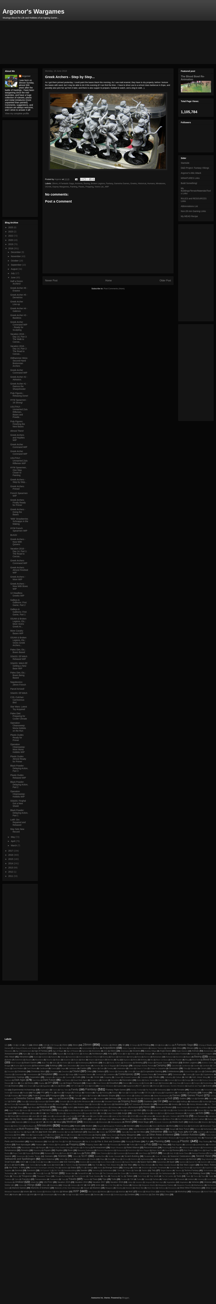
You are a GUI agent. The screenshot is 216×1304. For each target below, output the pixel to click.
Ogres (124, 1132)
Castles (83, 1068)
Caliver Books (85, 1066)
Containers (110, 1074)
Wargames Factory (165, 1185)
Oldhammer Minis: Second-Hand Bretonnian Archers (19, 362)
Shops (117, 1159)
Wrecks (24, 1194)
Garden (45, 1098)
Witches (103, 1192)
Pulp (148, 1144)
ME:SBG (49, 1122)
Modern (89, 1126)
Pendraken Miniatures (168, 1138)
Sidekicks (134, 1159)
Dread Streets (101, 1083)
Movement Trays (209, 1126)
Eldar (56, 1086)
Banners (147, 1057)
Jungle (124, 1113)
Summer (172, 1168)
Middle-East (193, 1122)
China (185, 1068)
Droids (146, 1083)
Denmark (171, 1080)
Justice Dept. (136, 1113)
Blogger (125, 1298)
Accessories (74, 1048)
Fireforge (77, 1093)
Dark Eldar (36, 1080)
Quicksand (189, 1145)
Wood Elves (150, 1192)
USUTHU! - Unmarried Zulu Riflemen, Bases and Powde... (18, 411)
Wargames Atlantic (148, 1185)
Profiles (132, 1145)
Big (117, 1060)
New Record (9, 1132)
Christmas (21, 1071)
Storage (90, 1168)
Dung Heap (176, 1083)
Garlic (55, 1098)
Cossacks (48, 1077)
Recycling (165, 1147)
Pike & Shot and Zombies (109, 1141)
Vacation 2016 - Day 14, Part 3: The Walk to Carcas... (18, 338)
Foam (124, 1093)
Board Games (30, 1062)
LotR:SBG (82, 1119)
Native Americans (139, 1129)
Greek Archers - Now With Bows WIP (19, 586)
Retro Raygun (144, 1150)
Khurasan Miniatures (175, 1113)
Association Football (179, 1054)
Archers (76, 1054)
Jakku (61, 1113)
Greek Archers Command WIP (18, 561)
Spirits (9, 1165)
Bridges (150, 1063)
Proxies (140, 1145)
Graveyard (42, 1101)
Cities (89, 1071)
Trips (104, 1179)
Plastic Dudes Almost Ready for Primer (18, 759)
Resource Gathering (85, 1150)
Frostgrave (55, 1095)
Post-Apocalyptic (23, 1144)
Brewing (139, 1062)
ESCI (147, 1086)
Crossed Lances (130, 1077)
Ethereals (156, 1086)
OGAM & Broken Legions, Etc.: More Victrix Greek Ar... (18, 622)
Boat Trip (45, 1063)
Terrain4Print (83, 1173)
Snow (45, 1162)
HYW (101, 1110)
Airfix (105, 1051)
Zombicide (107, 1194)
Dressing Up (136, 1083)
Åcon (97, 1048)
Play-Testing (204, 1141)
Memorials (103, 1122)
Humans (151, 183)
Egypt (38, 1086)
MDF (41, 1122)
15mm (65, 1045)
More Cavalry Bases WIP (16, 632)
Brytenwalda (27, 1066)
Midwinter (204, 1122)
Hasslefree (119, 1104)
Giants (132, 1098)
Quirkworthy (200, 1145)
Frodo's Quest (39, 1095)
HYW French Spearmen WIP (18, 529)
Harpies (49, 1104)
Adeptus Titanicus (157, 1048)
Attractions (24, 1057)
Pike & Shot (89, 1141)
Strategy (126, 1168)
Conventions (162, 1074)
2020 (11, 240)
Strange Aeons (111, 1167)
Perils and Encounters (15, 1141)
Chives (213, 1068)
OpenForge (202, 1132)
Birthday (144, 1060)
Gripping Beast (129, 1101)
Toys (203, 1176)
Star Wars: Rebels (208, 1165)
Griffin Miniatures (83, 1101)
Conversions (177, 1074)
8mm (170, 1045)
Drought (155, 1083)
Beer (83, 1060)
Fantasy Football (137, 1090)
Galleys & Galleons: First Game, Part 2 (18, 602)
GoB (170, 1098)
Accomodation (87, 1048)
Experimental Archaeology (23, 1089)
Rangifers (76, 1147)
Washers (96, 1188)
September (16, 265)
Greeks (133, 183)
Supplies (8, 1170)
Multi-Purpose (26, 1128)
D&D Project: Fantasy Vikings (195, 168)
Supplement (209, 1168)
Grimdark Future (111, 1101)
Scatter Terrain (34, 1156)
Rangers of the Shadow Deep (59, 1147)
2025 (11, 227)
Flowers (115, 1093)
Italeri (19, 1113)
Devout (7, 1083)
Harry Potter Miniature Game (78, 1104)
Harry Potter (60, 1104)
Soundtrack (93, 1162)
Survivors (31, 1170)
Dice (15, 1083)
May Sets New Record (17, 830)
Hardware (22, 1104)
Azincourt (82, 1057)
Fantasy (109, 183)
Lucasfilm (95, 1119)
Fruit (66, 1096)
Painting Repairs (84, 1138)
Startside (185, 163)
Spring (40, 1165)
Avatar (62, 1057)
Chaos (131, 1068)
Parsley (139, 1138)
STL (82, 1168)
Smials (37, 1162)
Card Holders (18, 1068)
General (64, 1098)
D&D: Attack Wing (199, 1077)
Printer (123, 1145)
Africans (190, 1048)
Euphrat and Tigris (195, 1086)
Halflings (184, 1101)
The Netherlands (165, 1173)
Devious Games (208, 1080)
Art (126, 1054)
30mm (115, 1045)
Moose (154, 1126)
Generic (77, 1098)
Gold (192, 1098)
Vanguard (148, 1182)
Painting (73, 187)
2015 (11, 859)
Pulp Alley (162, 1144)
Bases (188, 1057)
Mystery (99, 1129)
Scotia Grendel (114, 1156)
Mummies (57, 1129)
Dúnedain (165, 1083)
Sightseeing (145, 1159)
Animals (195, 1051)
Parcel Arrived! (17, 689)
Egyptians (47, 1086)
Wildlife (26, 1192)
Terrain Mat (70, 1173)
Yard (67, 1194)
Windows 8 (49, 1192)
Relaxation (196, 1147)
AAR (43, 1048)
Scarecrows (21, 1156)
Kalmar (147, 1113)
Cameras (97, 1066)
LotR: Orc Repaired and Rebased (18, 822)
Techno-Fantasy (191, 1170)
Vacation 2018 (116, 1182)
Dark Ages (19, 1080)
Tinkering (114, 1176)
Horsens (193, 1107)
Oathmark (78, 1132)
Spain (172, 1162)
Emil (93, 1086)
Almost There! (17, 431)
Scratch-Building (131, 1156)
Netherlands (208, 1129)
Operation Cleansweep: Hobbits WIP (17, 794)
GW (159, 1101)
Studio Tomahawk (159, 1168)
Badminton (122, 1057)
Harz (102, 1104)
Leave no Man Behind (119, 1116)
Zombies (131, 1194)
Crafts (78, 1077)
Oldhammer (156, 1131)
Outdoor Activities (189, 1134)
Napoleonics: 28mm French (18, 683)
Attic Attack (10, 1057)
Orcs (18, 1135)
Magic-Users (107, 1119)
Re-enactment (99, 1147)
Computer (61, 1074)
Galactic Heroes (126, 1096)
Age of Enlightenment (23, 1051)
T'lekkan (128, 1170)
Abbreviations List (189, 206)
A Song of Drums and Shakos (26, 1048)
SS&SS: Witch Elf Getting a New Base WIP (18, 666)
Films (59, 1093)
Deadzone (95, 1080)
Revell (167, 1150)
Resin (70, 1150)
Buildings (54, 1065)
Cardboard (43, 1068)
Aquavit (60, 1054)
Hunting (61, 1110)
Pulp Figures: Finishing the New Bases (17, 424)
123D (45, 1045)
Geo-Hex (89, 1098)
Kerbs (155, 1113)
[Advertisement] (97, 42)
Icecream (130, 1110)
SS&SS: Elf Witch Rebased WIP (18, 657)
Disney (31, 1083)
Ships (102, 1159)
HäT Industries (135, 1104)
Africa (179, 1048)
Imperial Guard (158, 1110)
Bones (73, 1063)
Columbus (8, 1074)
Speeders (204, 1162)
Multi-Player (11, 1129)
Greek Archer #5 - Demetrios (18, 296)
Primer (104, 1145)
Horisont (134, 1107)
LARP (79, 1116)
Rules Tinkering (101, 1153)
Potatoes (39, 1145)
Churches (65, 1071)
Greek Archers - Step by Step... (18, 480)
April (13, 841)
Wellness (162, 1188)
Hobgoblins (104, 1107)
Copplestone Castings (14, 1077)
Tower (188, 1176)
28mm (55, 183)
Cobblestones (173, 1071)
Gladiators (147, 1098)
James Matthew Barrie (74, 1113)
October (15, 260)
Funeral (84, 1096)
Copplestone (208, 1074)
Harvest (94, 1104)
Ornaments (74, 1135)
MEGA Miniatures (89, 1122)
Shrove (125, 1159)
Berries (110, 1060)
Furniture (94, 1096)
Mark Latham (199, 1119)
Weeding (119, 1188)
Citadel (76, 1071)
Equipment (130, 1086)
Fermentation (209, 1090)
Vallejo (130, 1182)
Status (73, 1167)
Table (136, 1170)
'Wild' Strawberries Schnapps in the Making (19, 521)
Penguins (182, 1138)
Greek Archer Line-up (16, 302)
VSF (81, 1185)
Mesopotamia (116, 1122)
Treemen (86, 1179)
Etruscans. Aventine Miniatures (174, 1086)
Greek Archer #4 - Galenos (18, 309)
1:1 (6, 1045)
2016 (11, 855)
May (13, 837)
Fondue (131, 1093)
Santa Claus (184, 1153)
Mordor (163, 1126)
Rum (112, 1153)
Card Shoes (31, 1068)
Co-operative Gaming (152, 1071)
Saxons (8, 1156)
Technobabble (209, 1170)
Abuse (64, 1048)
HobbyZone (93, 1107)
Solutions (83, 1162)
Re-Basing (86, 1147)
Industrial (190, 1110)
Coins (200, 1071)
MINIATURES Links (190, 178)
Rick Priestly (189, 1150)
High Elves (18, 1107)
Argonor (26, 76)
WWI (32, 1194)
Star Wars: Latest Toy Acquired (18, 708)
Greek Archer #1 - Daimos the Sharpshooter (18, 386)
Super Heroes (184, 1168)
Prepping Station (92, 1145)
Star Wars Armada (144, 1165)
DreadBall (113, 1083)
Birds (135, 1060)
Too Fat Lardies (167, 1176)
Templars (29, 1173)
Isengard (8, 1113)
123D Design (54, 1045)
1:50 (13, 1045)
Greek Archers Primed (17, 487)
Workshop (182, 1191)
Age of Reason (73, 1051)
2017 (11, 850)
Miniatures (160, 183)
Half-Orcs (172, 1101)
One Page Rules (175, 1132)
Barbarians (157, 1057)
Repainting (37, 1150)
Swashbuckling (70, 1170)
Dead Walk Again (80, 1080)
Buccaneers (39, 1065)
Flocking (105, 1093)
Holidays (114, 1107)
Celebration (121, 1068)
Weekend (129, 1188)
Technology (9, 1173)
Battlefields (19, 1060)
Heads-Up (148, 1104)
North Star (47, 1132)
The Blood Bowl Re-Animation (193, 78)
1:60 (20, 1045)
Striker (135, 1168)
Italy (34, 1113)
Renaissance (10, 1150)
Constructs (99, 1074)
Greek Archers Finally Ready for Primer (18, 502)
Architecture (97, 1053)
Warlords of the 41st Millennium (67, 1188)
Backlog (105, 1057)
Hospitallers (203, 1107)
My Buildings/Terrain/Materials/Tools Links (196, 191)
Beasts (76, 1060)
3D (123, 1045)
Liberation (158, 1116)
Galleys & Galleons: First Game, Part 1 (18, 612)
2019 (11, 244)
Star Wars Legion (187, 1165)
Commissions (32, 1074)
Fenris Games (195, 1090)
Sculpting (148, 1156)
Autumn (54, 1057)
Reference (186, 1147)
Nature (152, 1129)
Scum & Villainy (161, 1156)
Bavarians (39, 1060)
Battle (9, 1060)
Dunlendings (208, 1083)
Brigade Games (162, 1063)
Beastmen (67, 1060)
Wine (58, 1192)
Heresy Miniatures (197, 1104)
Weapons (109, 1188)
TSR (131, 1179)
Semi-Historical (47, 1159)
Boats (55, 1063)
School (75, 1156)
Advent (169, 1048)
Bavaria (29, 1060)
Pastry (155, 1138)
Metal (128, 1121)
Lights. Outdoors (171, 1116)
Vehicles (195, 1182)
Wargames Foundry (184, 1185)
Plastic (81, 187)
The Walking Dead (197, 1173)
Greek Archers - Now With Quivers (17, 542)
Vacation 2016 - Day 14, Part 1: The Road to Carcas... (18, 552)
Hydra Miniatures (75, 1110)
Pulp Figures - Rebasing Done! (19, 394)
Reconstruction (150, 1147)
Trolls (113, 1179)
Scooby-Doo (100, 1156)
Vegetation (184, 1182)
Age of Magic (58, 1051)
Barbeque (169, 1057)
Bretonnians (128, 1063)
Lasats (87, 1116)
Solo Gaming (69, 1162)
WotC (7, 1194)
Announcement (11, 1053)
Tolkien (130, 1176)
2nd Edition (105, 1045)
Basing (87, 183)
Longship (59, 1119)
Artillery (133, 1054)
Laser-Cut (96, 1116)
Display (41, 1083)
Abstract (56, 1048)
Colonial (208, 1071)
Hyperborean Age (90, 1110)
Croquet (118, 1077)
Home (108, 280)
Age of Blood (203, 1048)
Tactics (144, 1170)
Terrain (54, 1173)
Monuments (144, 1126)
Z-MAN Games (84, 1194)
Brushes (17, 1066)
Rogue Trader (18, 1153)
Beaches (49, 1060)
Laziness (105, 1116)
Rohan (37, 1153)
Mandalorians (137, 1119)
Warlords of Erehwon (40, 1188)
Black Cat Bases (162, 1060)
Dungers (197, 1083)
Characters (174, 1068)
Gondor (200, 1098)
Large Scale (70, 1116)
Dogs (61, 1083)
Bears (58, 1060)
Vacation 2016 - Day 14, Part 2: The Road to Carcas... (18, 350)
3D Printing (145, 1045)
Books (95, 1062)
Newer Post (51, 280)
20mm (75, 1045)
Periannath (208, 1138)
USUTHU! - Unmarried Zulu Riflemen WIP (18, 461)
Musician (87, 1129)
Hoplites (124, 1107)
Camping (161, 1065)
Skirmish (193, 1159)
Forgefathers (169, 1093)
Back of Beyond (94, 1057)
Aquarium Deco (45, 1053)
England (119, 1086)
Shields (93, 1159)
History (59, 1107)
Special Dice (193, 1162)
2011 (11, 876)
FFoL (51, 1093)
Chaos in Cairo (141, 1068)
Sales (165, 1153)
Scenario (49, 1156)
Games (176, 1095)
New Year (20, 1132)
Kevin (162, 1113)
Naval (162, 1129)
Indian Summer (178, 1110)
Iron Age (209, 1110)
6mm (163, 1045)
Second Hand (203, 1156)
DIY (50, 1083)
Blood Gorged (16, 1063)
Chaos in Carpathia (157, 1068)
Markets (8, 1122)
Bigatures (126, 1060)
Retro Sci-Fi (157, 1150)
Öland (131, 1132)
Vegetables (170, 1182)
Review (175, 1150)
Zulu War (156, 1194)
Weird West (151, 1188)
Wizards (113, 1192)
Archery (86, 1054)
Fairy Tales (64, 1090)
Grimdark (97, 1101)
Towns (196, 1176)
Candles (196, 1066)
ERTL (140, 1086)
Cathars (94, 1068)
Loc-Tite (49, 1119)
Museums (68, 1129)
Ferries (7, 1093)
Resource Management (105, 1150)
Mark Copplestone (184, 1119)
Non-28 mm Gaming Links (193, 211)
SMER (22, 1162)
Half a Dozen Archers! (16, 282)
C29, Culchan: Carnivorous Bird (17, 700)
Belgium (101, 1060)
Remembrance (208, 1147)
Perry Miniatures (36, 1141)
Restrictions (132, 1150)
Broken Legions (98, 183)
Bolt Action (64, 1063)
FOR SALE (148, 1093)
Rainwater (212, 1145)
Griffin (72, 1101)
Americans (124, 1051)
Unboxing (200, 1179)
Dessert (196, 1080)
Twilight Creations (168, 1179)
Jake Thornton (51, 1113)
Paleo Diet (109, 1138)
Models (77, 1126)
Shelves (70, 1159)
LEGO (132, 1116)
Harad (214, 1101)
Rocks (7, 1153)
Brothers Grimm (207, 1063)
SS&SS (57, 1165)
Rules (87, 1153)
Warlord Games (19, 1188)
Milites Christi (18, 1126)
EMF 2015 (74, 1086)
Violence (74, 1185)
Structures (145, 1168)
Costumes (58, 1077)
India (168, 1110)
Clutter (137, 1071)
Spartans (182, 1162)
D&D (187, 1077)
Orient (45, 1135)
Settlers (62, 1159)
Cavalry (110, 1068)
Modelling (65, 1126)
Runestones (120, 1153)
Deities (139, 1080)
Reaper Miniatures (117, 1147)
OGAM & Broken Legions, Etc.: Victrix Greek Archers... (18, 641)
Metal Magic (143, 1122)
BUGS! (13, 535)
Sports (17, 1165)
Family (74, 1089)
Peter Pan (58, 1141)
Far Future (150, 1090)
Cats (102, 1068)
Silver (155, 1159)
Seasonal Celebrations (180, 1156)
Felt (171, 1090)
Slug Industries (207, 1159)
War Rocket (124, 1185)
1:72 (27, 1045)
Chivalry (203, 1068)
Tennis (38, 1173)
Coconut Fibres (189, 1071)
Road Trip (209, 1150)
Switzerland (107, 1170)
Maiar (127, 1119)
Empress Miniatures (106, 1086)
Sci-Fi (84, 1156)
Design (187, 1080)
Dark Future (49, 1080)
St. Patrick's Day (69, 1165)
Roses (64, 1153)
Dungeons (187, 1083)
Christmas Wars (38, 1071)
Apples (33, 1054)
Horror (146, 1107)
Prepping (89, 187)
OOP (190, 1132)
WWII (39, 1194)
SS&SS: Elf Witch (18, 693)
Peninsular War (195, 1138)
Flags (97, 1093)
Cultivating (168, 1077)
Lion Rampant (199, 1116)
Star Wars (128, 1165)
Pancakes (122, 1138)
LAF (41, 1116)
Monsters (131, 1126)
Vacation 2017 (99, 1182)
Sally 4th (173, 1153)
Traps (64, 1179)
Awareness (72, 1057)
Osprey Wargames (60, 187)
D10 (211, 1077)
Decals (105, 1080)
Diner (23, 1083)
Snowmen (55, 1162)
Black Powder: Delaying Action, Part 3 (19, 768)
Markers (211, 1119)
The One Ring (181, 1173)
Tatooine (178, 1170)
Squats (48, 1165)
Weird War (139, 1188)
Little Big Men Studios (18, 1119)
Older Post (165, 280)
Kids (201, 1113)
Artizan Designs (145, 1054)
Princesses (114, 1145)
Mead (59, 1122)
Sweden (84, 1170)
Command (19, 1074)
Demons (161, 1080)
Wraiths (15, 1194)
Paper (131, 1138)
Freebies (14, 1096)
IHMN (138, 1110)
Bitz (151, 1060)
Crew (88, 1077)
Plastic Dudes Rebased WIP (18, 776)
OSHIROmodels (86, 1135)
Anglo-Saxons (181, 1051)
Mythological (110, 1129)
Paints (97, 1138)
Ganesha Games (121, 183)
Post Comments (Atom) (114, 288)
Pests (50, 1141)
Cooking (189, 1074)
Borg (104, 1063)
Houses (25, 1110)
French (24, 1095)
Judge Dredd (112, 1113)
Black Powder (176, 1060)
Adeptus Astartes (142, 1048)
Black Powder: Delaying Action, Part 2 (19, 784)
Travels (72, 1179)
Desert (179, 1080)
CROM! (96, 1077)
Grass (23, 1101)
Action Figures (128, 1048)
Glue (155, 1098)
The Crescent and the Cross (114, 1173)
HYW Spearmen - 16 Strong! (18, 401)
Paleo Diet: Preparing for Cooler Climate (18, 716)
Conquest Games (85, 1074)
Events (209, 1086)
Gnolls (162, 1098)
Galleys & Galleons (142, 1096)
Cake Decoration (69, 1066)
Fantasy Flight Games (116, 1089)
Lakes (49, 1116)
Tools (179, 1176)
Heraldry (174, 1104)
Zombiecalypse (119, 1194)
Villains (44, 1185)
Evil (6, 1090)
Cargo (62, 1068)
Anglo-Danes (165, 1051)
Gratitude (31, 1101)
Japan (87, 1113)
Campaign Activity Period (143, 1066)
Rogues (28, 1153)
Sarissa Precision (199, 1153)
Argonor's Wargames (33, 11)
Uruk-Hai (35, 1182)
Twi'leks (156, 1179)
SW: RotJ (57, 1170)
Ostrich (143, 1135)
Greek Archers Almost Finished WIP (19, 570)
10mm (35, 1045)
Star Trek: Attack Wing (111, 1165)
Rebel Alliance (133, 1147)
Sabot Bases (143, 1153)
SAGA (154, 1153)
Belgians (92, 1060)
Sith (161, 1159)
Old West (141, 1132)
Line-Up (184, 1116)
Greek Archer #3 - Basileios (18, 316)
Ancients (79, 183)
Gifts (138, 1098)
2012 (11, 872)
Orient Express (55, 1135)
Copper (197, 1074)
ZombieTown (144, 1194)
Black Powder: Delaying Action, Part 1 (19, 813)
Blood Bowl (196, 1060)
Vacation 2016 (81, 1182)
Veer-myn (159, 1182)
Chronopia (54, 1071)
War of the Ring (110, 1185)
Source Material (106, 1162)
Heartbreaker (163, 1104)
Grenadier (63, 1101)
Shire (110, 1159)
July (13, 273)
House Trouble (14, 1110)
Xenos (59, 1194)
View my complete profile (17, 113)
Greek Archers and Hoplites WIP (17, 438)
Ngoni (29, 1132)
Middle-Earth (178, 1122)
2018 (11, 248)
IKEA (148, 1110)
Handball (205, 1101)
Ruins (79, 1153)
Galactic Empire (108, 1095)
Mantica (159, 1119)
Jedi (102, 1113)
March (14, 845)
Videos (21, 1185)
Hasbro (109, 1104)
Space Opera (146, 1162)
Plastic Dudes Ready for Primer (17, 737)
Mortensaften (195, 1126)
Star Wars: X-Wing (17, 1167)
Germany (112, 1098)
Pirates (137, 1141)
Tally (154, 1170)
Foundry (193, 1092)
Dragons (89, 1083)
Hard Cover (11, 1104)
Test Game (96, 1173)
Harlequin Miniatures (36, 1104)
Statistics (64, 1168)
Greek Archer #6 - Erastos (18, 289)
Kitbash (13, 1116)
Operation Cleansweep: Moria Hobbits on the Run (18, 727)
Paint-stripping (26, 1138)
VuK (89, 1185)
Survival (18, 1170)
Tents (46, 1173)
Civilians (100, 1071)
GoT (6, 1101)
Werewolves (172, 1188)
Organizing (36, 1135)
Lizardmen (37, 1119)
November (16, 256)
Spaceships (161, 1162)
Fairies (54, 1090)
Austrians (45, 1057)
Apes (25, 1054)
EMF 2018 (84, 1086)
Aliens (113, 1051)
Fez (34, 1092)
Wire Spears (92, 1192)
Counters (69, 1077)
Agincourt (85, 1051)
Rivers (200, 1150)
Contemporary (126, 1074)
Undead (19, 1182)
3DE (156, 1045)
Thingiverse (27, 1176)
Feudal (25, 1093)
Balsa (139, 1057)
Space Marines (131, 1162)
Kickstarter (191, 1113)
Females (181, 1089)
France (205, 1092)
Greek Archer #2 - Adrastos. (18, 378)
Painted (39, 1138)
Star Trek (96, 1165)
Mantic (149, 1119)
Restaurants (120, 1150)
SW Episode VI (45, 1170)
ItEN (41, 1113)
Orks (65, 1135)
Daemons (8, 1080)
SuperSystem (197, 1168)
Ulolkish (191, 1179)
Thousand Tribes (43, 1176)
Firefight (67, 1093)
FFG (43, 1092)
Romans (48, 1153)
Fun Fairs (75, 1096)
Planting (174, 1141)
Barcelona (179, 1057)
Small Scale (10, 1162)
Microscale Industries (161, 1122)
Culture (178, 1077)
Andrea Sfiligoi (151, 1051)
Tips (121, 1176)
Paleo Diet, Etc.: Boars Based (18, 650)
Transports (54, 1179)
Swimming (96, 1170)
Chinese (193, 1068)
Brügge (7, 1066)
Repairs (47, 1150)
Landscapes (58, 1116)
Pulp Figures (177, 1145)
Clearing (121, 1071)
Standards (82, 1165)
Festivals (16, 1093)
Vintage (65, 1185)
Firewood (88, 1093)
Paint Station (12, 1138)
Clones (130, 1071)
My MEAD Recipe (189, 216)
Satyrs (211, 1153)
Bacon (113, 1057)
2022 (11, 236)
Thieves (15, 1176)
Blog (187, 1060)
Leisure (141, 1116)
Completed (46, 1074)
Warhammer (199, 1185)
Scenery (62, 1156)
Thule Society (94, 1176)
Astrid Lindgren (206, 1054)
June (13, 277)
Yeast (74, 1194)
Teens (19, 1173)
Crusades (144, 1077)
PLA (147, 1141)
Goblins (182, 1098)
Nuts (69, 1132)
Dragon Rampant (73, 1083)
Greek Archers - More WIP (17, 578)
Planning (159, 1141)
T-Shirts (119, 1170)
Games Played (195, 1095)
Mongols (100, 1126)
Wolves (140, 1192)
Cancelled (175, 1066)
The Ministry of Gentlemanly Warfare (142, 1173)
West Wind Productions (190, 1188)
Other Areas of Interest (161, 1134)
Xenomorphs (49, 1194)
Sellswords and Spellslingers (20, 1159)
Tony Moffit (154, 1176)
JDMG (94, 1113)
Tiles (105, 1176)
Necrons (197, 1129)
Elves (63, 1086)
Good (211, 1098)
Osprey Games (111, 1135)
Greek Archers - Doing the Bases (17, 512)
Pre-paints (61, 1145)
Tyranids (181, 1179)
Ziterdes (96, 1194)
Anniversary (208, 1051)
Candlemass (186, 1066)
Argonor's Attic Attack (191, 173)
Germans (100, 1098)
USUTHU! (48, 1182)
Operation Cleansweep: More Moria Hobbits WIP (17, 748)
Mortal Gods (183, 1126)
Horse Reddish (182, 1107)
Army (110, 1053)
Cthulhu (156, 1077)
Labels (34, 1116)
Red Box (175, 1147)
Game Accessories (161, 1096)
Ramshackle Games (28, 1147)
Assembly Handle (161, 1054)
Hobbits (80, 1107)
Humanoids (35, 1110)
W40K (98, 1185)
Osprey (98, 1135)
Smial (31, 1162)
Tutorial (147, 1179)
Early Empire (28, 1086)
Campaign (123, 1065)
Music (77, 1129)
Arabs (69, 1054)
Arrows (119, 1054)
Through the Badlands (63, 1176)
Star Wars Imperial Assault (165, 1165)
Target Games (166, 1170)
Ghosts (124, 1098)
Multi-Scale (44, 1129)
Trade (210, 1176)
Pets (67, 1141)
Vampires (139, 1182)
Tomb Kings (142, 1176)
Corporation (34, 1077)
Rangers (42, 1147)
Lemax (149, 1116)
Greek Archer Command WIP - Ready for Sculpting (18, 326)
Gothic (14, 1101)
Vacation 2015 (63, 1182)
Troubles (124, 1179)
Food (139, 1093)
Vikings (31, 1185)
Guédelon (148, 1101)
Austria (35, 1057)
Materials (19, 1122)
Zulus (166, 1194)
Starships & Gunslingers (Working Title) (44, 1168)
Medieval (71, 1121)
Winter (65, 1191)
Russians (131, 1153)
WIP (107, 187)
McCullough (31, 1122)
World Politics (209, 1192)
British (175, 1062)
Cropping (107, 1077)
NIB (36, 1132)
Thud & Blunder (80, 1176)
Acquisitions (109, 1048)
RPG (71, 1153)
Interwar (201, 1110)
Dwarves (15, 1086)
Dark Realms (66, 1080)
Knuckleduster (24, 1116)
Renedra (25, 1150)
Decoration (127, 1080)
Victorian (208, 1182)
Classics (112, 1071)
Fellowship (162, 1090)
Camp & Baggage (109, 1066)
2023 (11, 231)
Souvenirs (118, 1162)
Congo (71, 1074)
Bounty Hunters (115, 1063)
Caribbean (73, 1068)
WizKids (122, 1192)
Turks (139, 1179)
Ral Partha (12, 1147)
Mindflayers (30, 1126)
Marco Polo (170, 1119)
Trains (17, 1179)
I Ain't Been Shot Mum (116, 1110)
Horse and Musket (164, 1107)
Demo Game (149, 1080)
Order (27, 1135)
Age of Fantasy (41, 1051)
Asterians (193, 1054)
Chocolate (10, 1071)
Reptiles (59, 1150)
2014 (11, 863)
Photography (77, 1141)
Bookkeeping (83, 1063)
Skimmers (182, 1159)
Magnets (118, 1119)
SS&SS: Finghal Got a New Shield (18, 803)
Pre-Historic (50, 1145)
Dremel (126, 1083)
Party (147, 1138)
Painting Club (67, 1138)
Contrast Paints (147, 1074)
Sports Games (30, 1165)
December (16, 252)
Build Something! (189, 183)
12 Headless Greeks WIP (17, 594)
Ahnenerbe (96, 1051)
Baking (131, 1057)
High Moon (31, 1107)
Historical (142, 183)
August (14, 269)
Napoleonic (123, 1129)
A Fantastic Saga (66, 183)
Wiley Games (37, 1192)
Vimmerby (54, 1185)
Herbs (184, 1104)
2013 (11, 867)
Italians (27, 1113)
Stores (100, 1168)
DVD (6, 1086)
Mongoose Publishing (114, 1126)
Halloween (195, 1101)
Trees (95, 1179)
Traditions (8, 1179)
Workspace (196, 1192)
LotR (68, 1119)
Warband (135, 1185)
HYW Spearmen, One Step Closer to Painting (18, 471)
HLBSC (70, 1107)
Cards (53, 1068)
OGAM (48, 187)
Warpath (86, 1188)
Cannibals (206, 1066)
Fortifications (182, 1093)
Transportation (40, 1179)
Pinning (128, 1141)
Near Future (184, 1129)
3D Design (133, 1045)
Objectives (92, 1132)
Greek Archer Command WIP (18, 371)
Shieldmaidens (81, 1159)
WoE (131, 1191)
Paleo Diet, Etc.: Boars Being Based (18, 675)
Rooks (57, 1153)
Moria (171, 1126)
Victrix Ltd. (99, 187)
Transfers (26, 1179)
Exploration (44, 1090)
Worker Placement (167, 1192)
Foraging (158, 1093)
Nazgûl (172, 1129)
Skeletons (170, 1159)
